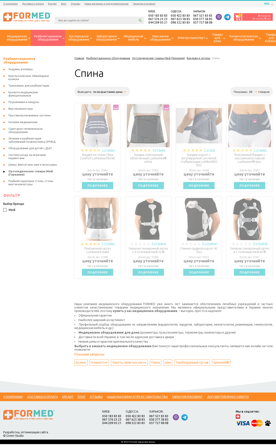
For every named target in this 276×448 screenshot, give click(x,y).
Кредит (52, 3)
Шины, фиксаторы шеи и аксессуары (32, 165)
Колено (81, 366)
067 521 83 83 (202, 16)
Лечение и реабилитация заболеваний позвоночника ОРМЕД (32, 141)
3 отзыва (108, 246)
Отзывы (75, 3)
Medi (9, 211)
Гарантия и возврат (144, 3)
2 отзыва (108, 151)
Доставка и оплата (33, 3)
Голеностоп (99, 366)
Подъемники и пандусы (23, 102)
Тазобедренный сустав (192, 366)
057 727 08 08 (202, 23)
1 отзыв (209, 151)
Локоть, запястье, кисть (129, 366)
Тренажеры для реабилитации (28, 86)
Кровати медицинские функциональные (23, 95)
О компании (10, 3)
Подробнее (98, 187)
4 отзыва (158, 151)
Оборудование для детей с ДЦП (30, 149)
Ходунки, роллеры (20, 70)
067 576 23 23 (158, 19)
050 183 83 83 (158, 16)
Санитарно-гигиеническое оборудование (25, 131)
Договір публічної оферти (228, 400)
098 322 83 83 (180, 23)
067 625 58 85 (180, 19)
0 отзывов (159, 246)
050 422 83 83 (180, 16)
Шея (168, 366)
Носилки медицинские (23, 123)
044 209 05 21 (158, 23)
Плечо (155, 366)
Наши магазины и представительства (107, 3)
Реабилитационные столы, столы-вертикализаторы (31, 183)
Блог (63, 3)
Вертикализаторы (20, 109)
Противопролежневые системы (29, 116)
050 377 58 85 (202, 19)
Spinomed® (221, 366)
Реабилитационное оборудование (19, 61)
